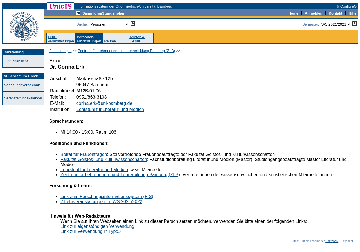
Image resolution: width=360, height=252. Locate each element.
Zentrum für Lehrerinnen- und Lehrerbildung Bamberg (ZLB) (126, 51)
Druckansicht (17, 61)
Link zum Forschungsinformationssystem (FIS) (106, 196)
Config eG (331, 241)
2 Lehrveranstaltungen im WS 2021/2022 (101, 201)
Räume (110, 41)
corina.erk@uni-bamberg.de (104, 103)
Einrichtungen (60, 51)
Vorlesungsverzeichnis (22, 85)
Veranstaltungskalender (23, 98)
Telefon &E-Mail (137, 39)
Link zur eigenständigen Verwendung (97, 226)
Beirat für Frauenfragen (83, 154)
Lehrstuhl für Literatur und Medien (110, 109)
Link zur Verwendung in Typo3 (90, 231)
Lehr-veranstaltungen (61, 39)
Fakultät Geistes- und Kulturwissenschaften (103, 159)
